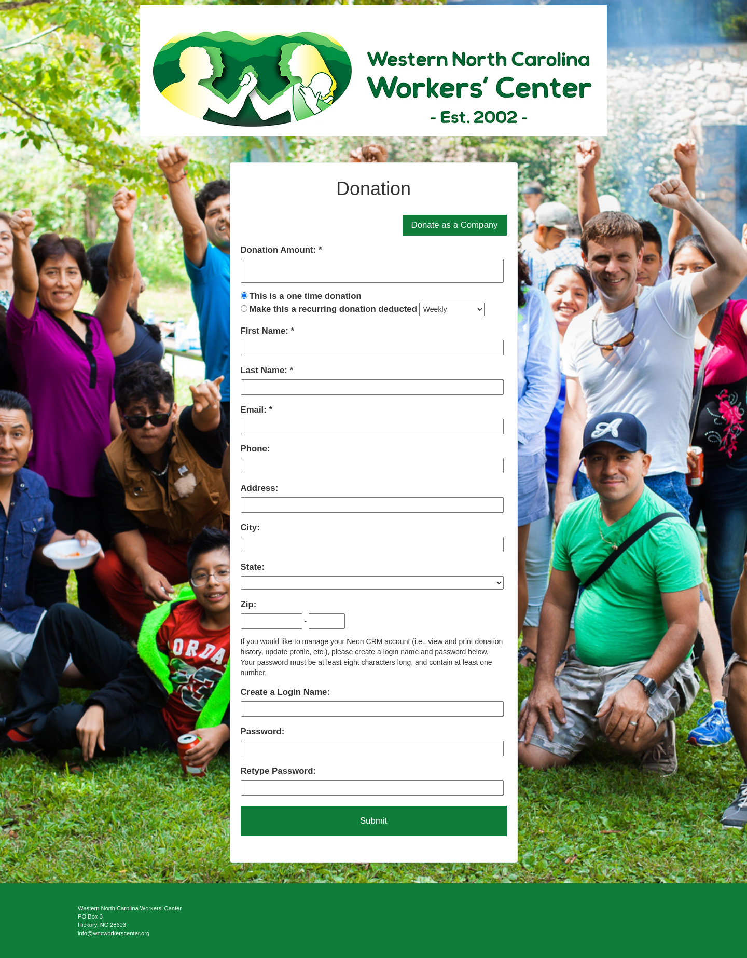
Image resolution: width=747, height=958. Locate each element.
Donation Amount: (280, 250)
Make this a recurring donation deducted (333, 309)
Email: (255, 410)
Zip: (249, 604)
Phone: (255, 449)
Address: (260, 488)
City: (250, 527)
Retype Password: (278, 771)
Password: (263, 731)
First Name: (266, 331)
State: (253, 567)
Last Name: (265, 370)
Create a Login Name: (285, 692)
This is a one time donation (305, 296)
